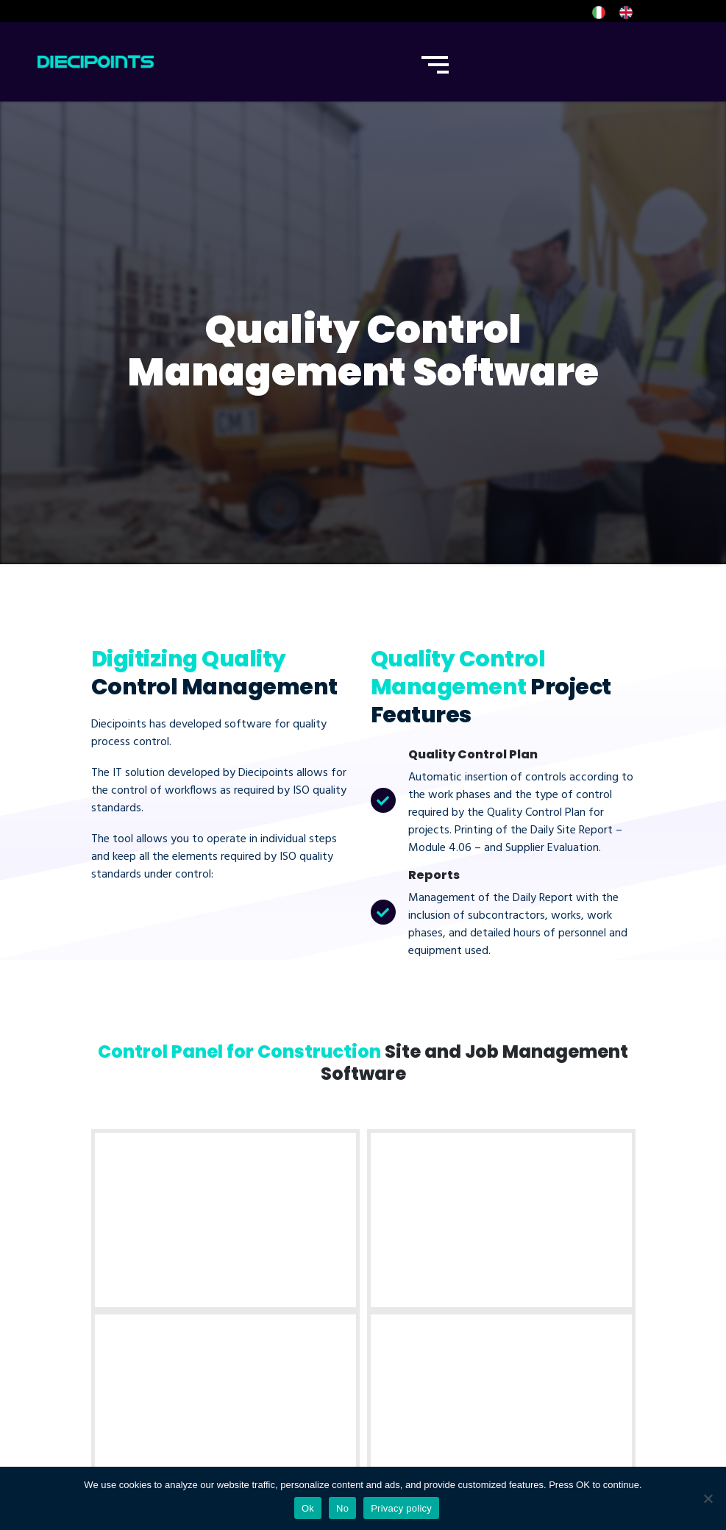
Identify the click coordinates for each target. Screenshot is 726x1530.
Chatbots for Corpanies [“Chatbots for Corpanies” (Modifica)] (270, 1330)
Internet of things (418, 1242)
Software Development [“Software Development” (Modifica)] (271, 1251)
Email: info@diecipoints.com (563, 1307)
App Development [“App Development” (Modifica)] (284, 1290)
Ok (308, 1508)
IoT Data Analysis (417, 1321)
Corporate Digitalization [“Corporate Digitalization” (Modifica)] (271, 1379)
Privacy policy (401, 1508)
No (342, 1508)
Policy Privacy (133, 1394)
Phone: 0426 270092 (559, 1241)
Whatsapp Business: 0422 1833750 (558, 1274)
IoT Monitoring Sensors (411, 1282)
